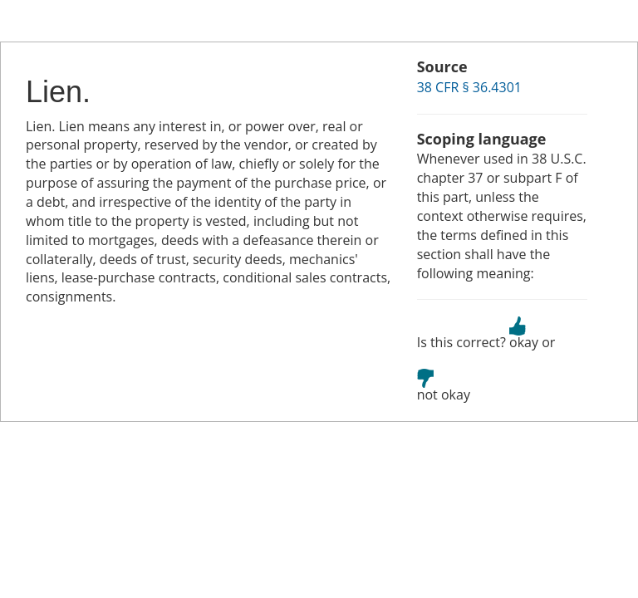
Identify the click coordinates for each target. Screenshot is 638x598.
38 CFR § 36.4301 (469, 87)
